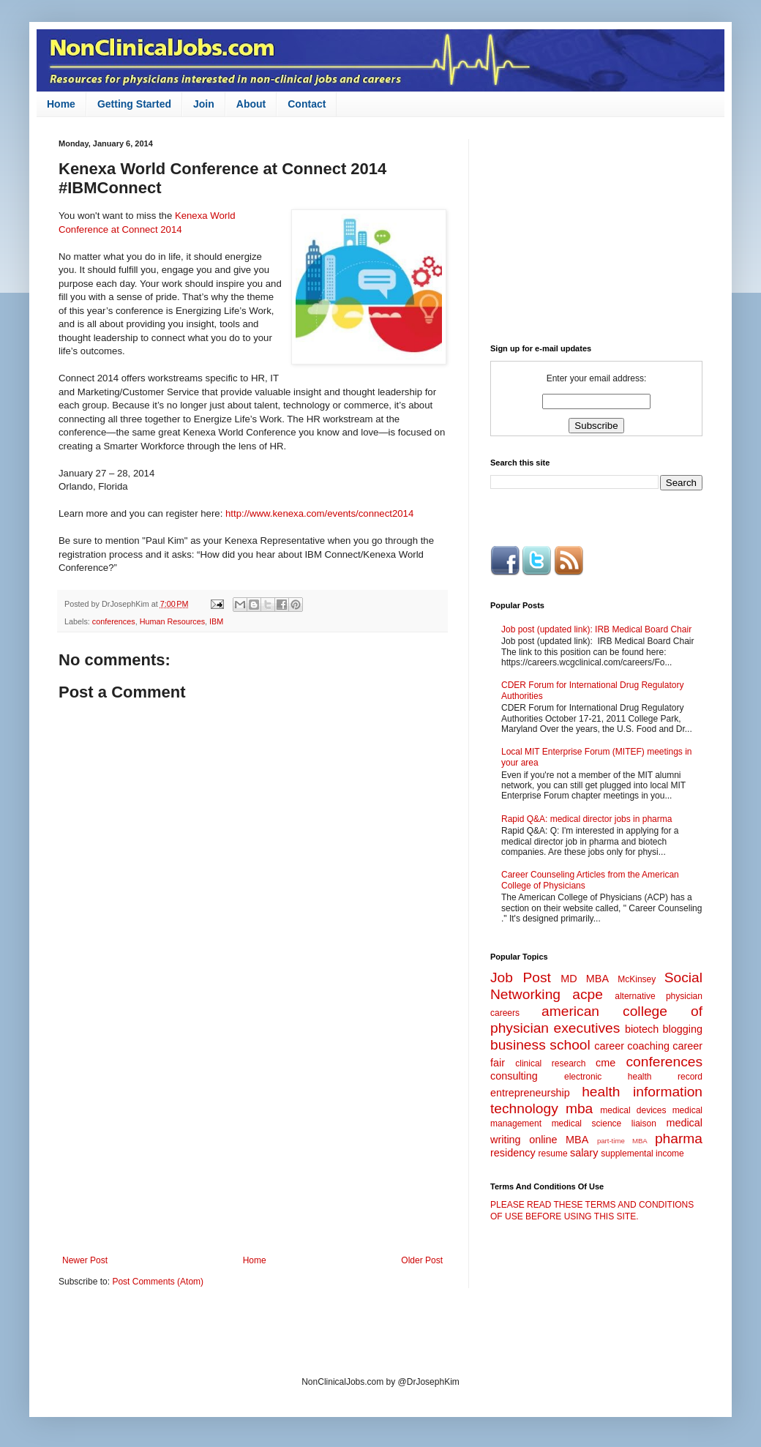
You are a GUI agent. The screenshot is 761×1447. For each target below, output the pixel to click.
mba (579, 1108)
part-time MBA (622, 1141)
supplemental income (642, 1153)
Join (203, 104)
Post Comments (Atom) (157, 1281)
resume (553, 1153)
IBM (216, 621)
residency (513, 1153)
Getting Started (134, 104)
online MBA (558, 1139)
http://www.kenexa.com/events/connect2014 (319, 513)
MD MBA (585, 978)
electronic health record (633, 1077)
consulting (514, 1076)
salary (584, 1153)
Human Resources (172, 621)
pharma (678, 1138)
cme (605, 1063)
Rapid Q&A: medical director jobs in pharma (586, 819)
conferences (113, 621)
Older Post (422, 1260)
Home (61, 104)
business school (540, 1044)
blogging (682, 1029)
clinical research (550, 1063)
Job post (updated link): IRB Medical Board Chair (596, 629)
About (251, 104)
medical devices (633, 1110)
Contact (307, 104)
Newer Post (85, 1260)
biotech (642, 1029)
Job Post (520, 977)
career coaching (632, 1046)
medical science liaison (604, 1123)
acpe (587, 994)
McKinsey (637, 979)
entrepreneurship (530, 1093)
